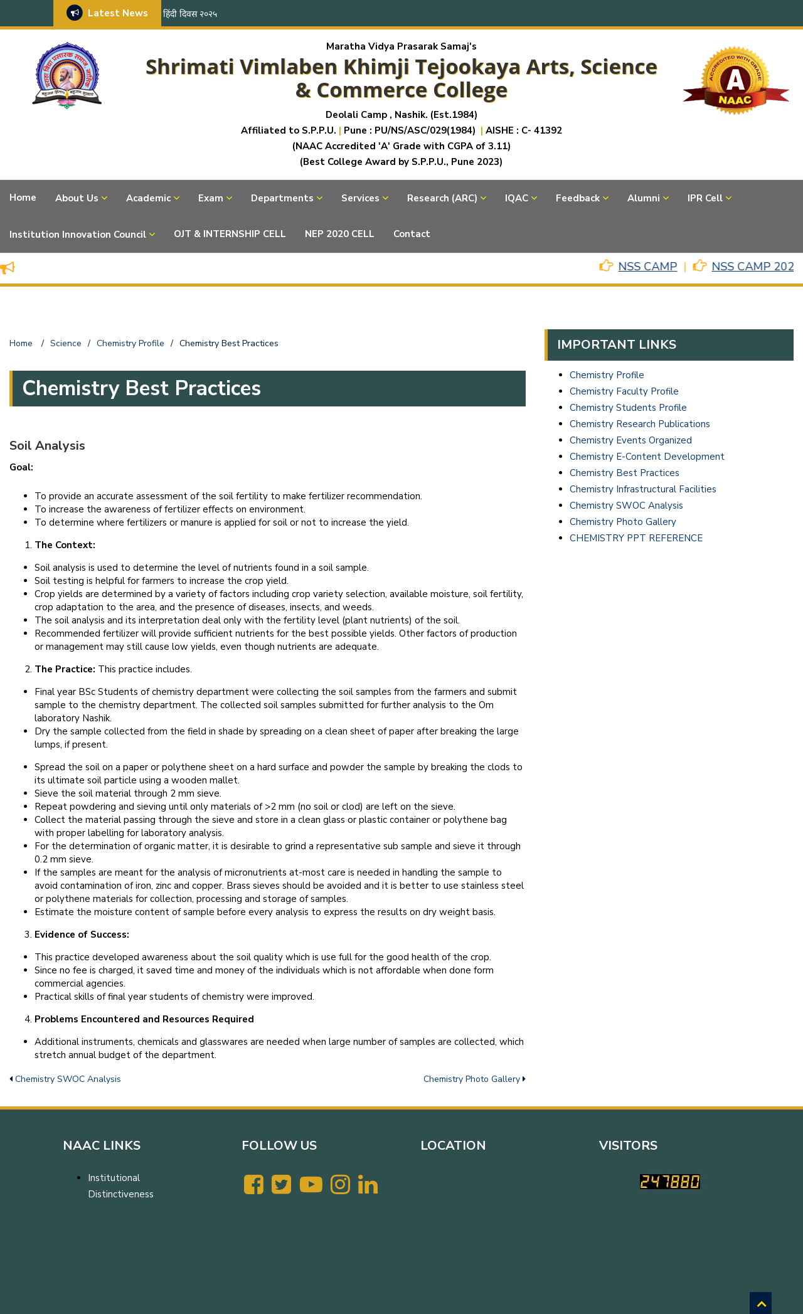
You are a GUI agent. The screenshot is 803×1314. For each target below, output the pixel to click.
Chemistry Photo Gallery (471, 1079)
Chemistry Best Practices (624, 473)
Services (360, 198)
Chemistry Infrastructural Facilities (643, 489)
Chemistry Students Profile (628, 407)
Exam (210, 198)
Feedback (578, 198)
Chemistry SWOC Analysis (68, 1079)
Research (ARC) (442, 198)
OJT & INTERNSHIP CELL (230, 234)
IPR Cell (705, 198)
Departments (282, 198)
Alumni (643, 198)
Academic (148, 198)
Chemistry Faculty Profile (624, 391)
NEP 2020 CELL (340, 234)
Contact (411, 234)
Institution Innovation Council (77, 234)
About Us (76, 198)
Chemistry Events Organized (631, 440)
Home (22, 197)
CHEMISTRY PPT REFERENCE (636, 538)
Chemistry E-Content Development (647, 456)
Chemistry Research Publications (640, 424)
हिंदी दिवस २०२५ (190, 14)
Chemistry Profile (607, 375)
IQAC (516, 198)
